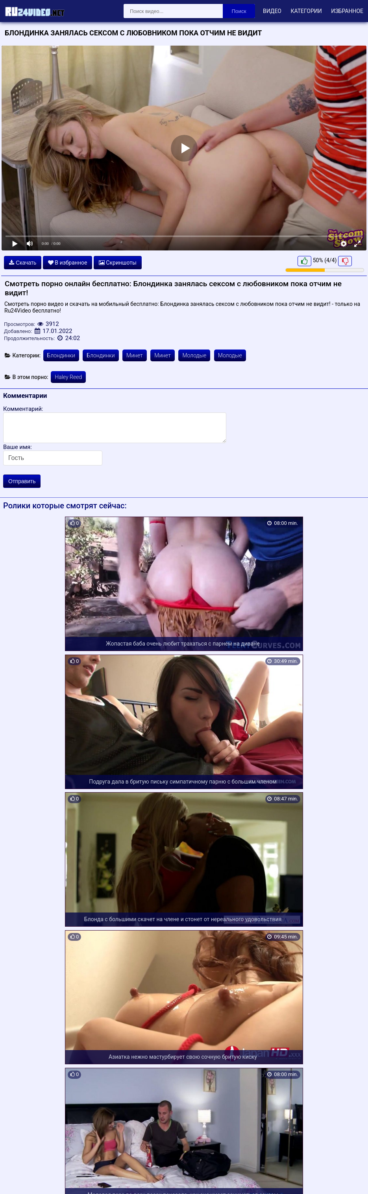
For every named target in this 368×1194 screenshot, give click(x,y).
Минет (134, 355)
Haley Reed (68, 377)
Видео (272, 11)
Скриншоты (118, 262)
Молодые (194, 355)
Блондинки (61, 355)
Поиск (239, 11)
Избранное (347, 11)
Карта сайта (17, 1179)
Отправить (21, 481)
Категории (306, 11)
